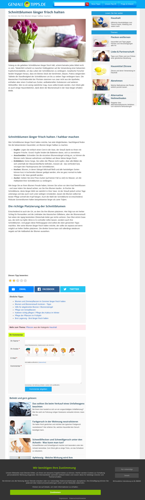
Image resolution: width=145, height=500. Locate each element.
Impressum (63, 498)
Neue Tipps (95, 4)
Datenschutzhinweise (77, 498)
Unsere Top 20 (110, 4)
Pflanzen (29, 327)
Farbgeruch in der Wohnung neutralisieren (55, 421)
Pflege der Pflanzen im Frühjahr (28, 315)
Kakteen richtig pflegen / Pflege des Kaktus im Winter (37, 313)
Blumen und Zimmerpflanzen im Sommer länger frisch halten (40, 301)
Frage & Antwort (127, 4)
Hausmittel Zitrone (121, 66)
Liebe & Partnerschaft (122, 51)
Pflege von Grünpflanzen (25, 310)
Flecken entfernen (120, 37)
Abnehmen (117, 80)
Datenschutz (42, 362)
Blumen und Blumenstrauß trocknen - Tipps (33, 304)
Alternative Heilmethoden (118, 97)
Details (126, 475)
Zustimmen (55, 492)
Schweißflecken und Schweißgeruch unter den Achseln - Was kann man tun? (57, 441)
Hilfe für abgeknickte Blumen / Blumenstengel (34, 307)
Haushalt (53, 327)
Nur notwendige (127, 469)
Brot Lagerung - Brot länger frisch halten (31, 318)
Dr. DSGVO (137, 481)
